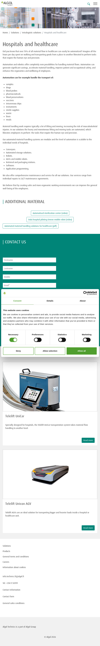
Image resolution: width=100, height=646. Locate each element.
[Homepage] (10, 3)
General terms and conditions (16, 556)
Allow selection (50, 351)
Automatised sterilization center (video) (50, 213)
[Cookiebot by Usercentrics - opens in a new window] (85, 293)
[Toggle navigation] (96, 4)
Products (6, 551)
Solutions (15, 32)
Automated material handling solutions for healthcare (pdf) (30, 226)
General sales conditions (13, 603)
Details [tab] (50, 301)
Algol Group (31, 626)
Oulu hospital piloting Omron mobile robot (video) (50, 219)
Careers (6, 562)
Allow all (82, 351)
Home (5, 32)
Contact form (8, 596)
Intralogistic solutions (31, 32)
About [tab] (83, 301)
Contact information (11, 589)
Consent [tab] (17, 301)
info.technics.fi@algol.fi (13, 576)
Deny (18, 351)
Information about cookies (14, 567)
